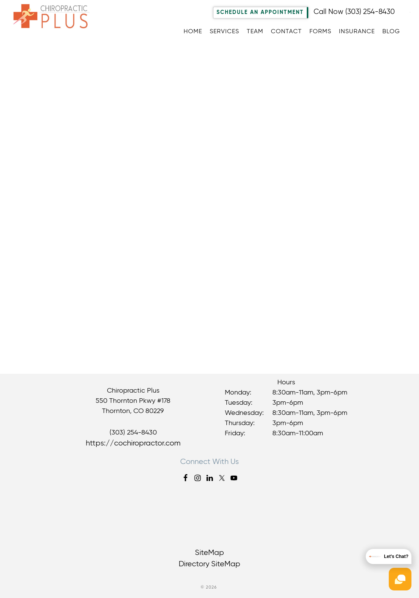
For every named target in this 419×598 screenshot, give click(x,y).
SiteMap (209, 553)
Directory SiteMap (209, 564)
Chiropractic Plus (55, 24)
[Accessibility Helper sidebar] (410, 11)
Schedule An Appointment (260, 12)
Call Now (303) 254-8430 (354, 11)
